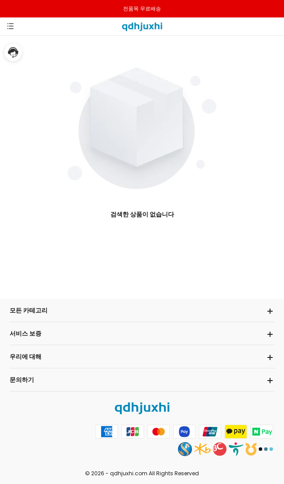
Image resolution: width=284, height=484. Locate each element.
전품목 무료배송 (142, 8)
